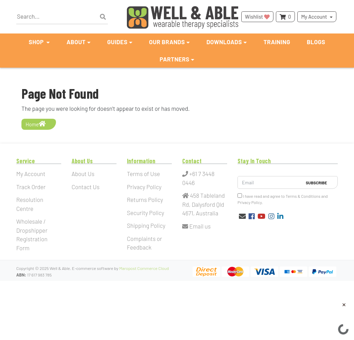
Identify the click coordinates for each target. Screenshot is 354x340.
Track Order (31, 186)
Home (36, 123)
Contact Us (86, 186)
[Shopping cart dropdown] (285, 16)
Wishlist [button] (257, 16)
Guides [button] (117, 41)
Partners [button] (174, 59)
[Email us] (242, 216)
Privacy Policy (144, 186)
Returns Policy (145, 199)
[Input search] (62, 16)
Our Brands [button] (167, 41)
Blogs (316, 41)
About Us (83, 173)
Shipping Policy (146, 225)
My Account (314, 16)
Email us (196, 226)
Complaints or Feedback (144, 243)
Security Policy (145, 212)
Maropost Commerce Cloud (144, 268)
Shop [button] (37, 41)
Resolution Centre (29, 204)
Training (276, 41)
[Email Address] (270, 182)
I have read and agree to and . (282, 199)
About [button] (75, 41)
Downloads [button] (224, 41)
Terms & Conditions (303, 196)
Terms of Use (143, 173)
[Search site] (103, 17)
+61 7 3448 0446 (198, 178)
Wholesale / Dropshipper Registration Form (31, 234)
